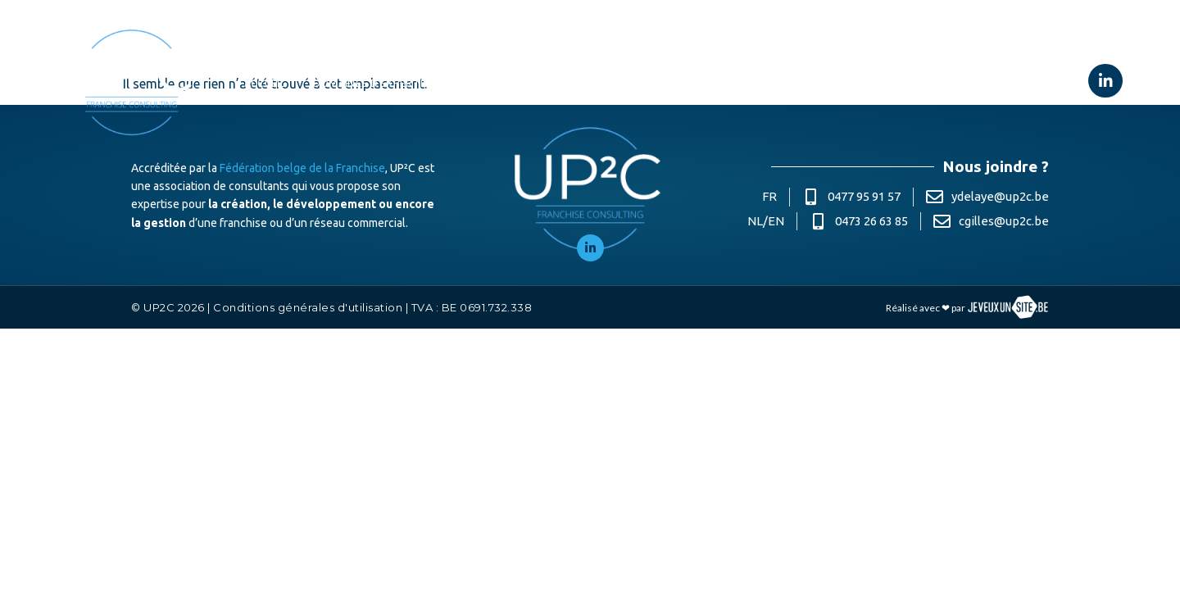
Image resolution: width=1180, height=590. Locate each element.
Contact (912, 82)
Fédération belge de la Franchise (302, 168)
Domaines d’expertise (381, 82)
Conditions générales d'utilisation (307, 307)
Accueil (264, 82)
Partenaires (684, 82)
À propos (504, 82)
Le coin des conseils (803, 82)
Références (590, 82)
